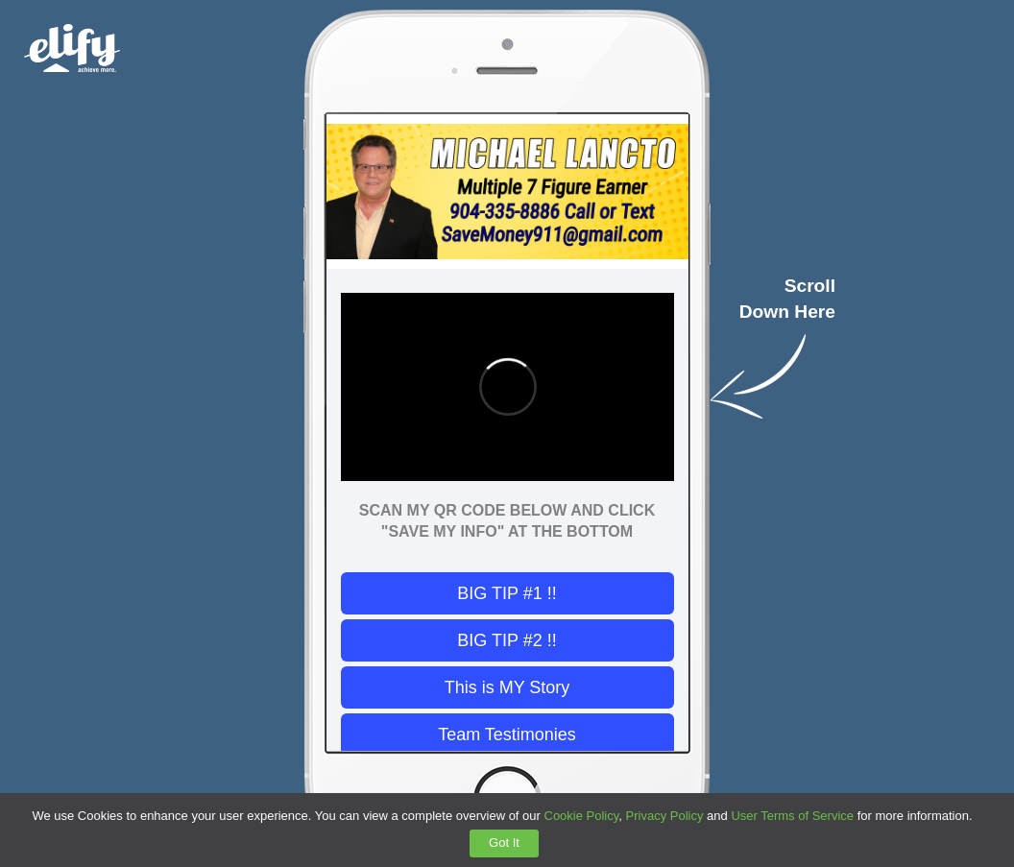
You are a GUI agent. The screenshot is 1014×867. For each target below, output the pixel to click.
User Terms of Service (792, 815)
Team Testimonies (507, 734)
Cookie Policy (581, 815)
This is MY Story (507, 687)
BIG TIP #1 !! (506, 593)
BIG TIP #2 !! (506, 640)
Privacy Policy (665, 815)
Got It (504, 842)
